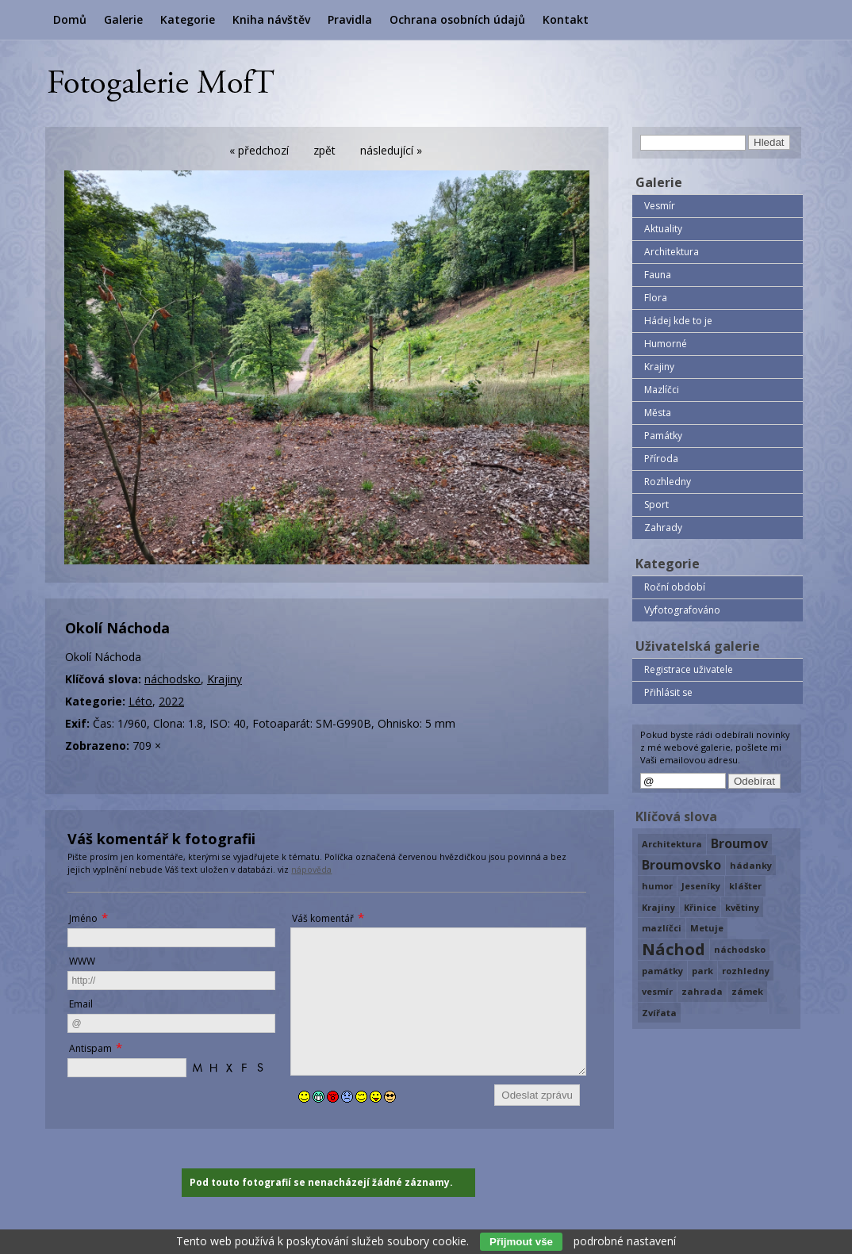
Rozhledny (667, 481)
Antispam (90, 1048)
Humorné (665, 343)
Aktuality (663, 228)
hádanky (751, 865)
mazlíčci (661, 928)
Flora (655, 297)
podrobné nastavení (625, 1240)
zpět (324, 150)
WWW (82, 961)
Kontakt (566, 19)
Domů (69, 19)
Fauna (657, 274)
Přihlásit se (668, 692)
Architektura (671, 251)
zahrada (702, 991)
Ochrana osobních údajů (457, 19)
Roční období (674, 587)
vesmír (657, 991)
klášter (745, 886)
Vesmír (659, 205)
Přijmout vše (521, 1242)
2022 (171, 701)
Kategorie (187, 19)
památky (662, 971)
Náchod (673, 949)
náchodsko (172, 678)
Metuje (706, 928)
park (702, 971)
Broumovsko (681, 865)
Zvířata (659, 1013)
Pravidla (350, 19)
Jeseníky (700, 886)
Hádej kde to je (678, 320)
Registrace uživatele (688, 669)
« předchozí (259, 150)
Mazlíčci (661, 389)
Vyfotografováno (682, 610)
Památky (663, 435)
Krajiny (224, 678)
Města (657, 412)
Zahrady (663, 527)
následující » (391, 150)
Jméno (83, 918)
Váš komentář (323, 918)
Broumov (739, 843)
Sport (656, 504)
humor (657, 886)
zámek (747, 991)
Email (81, 1004)
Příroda (661, 458)
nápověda (311, 869)
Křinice (700, 907)
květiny (742, 907)
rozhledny (745, 971)
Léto (140, 701)
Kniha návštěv (271, 19)
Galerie (123, 19)
